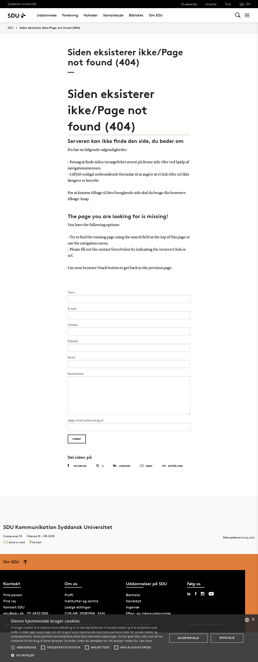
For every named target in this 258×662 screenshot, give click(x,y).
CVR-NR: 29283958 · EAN (85, 613)
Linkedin (121, 466)
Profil (69, 595)
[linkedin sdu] (189, 593)
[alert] (129, 638)
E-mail (72, 308)
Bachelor (133, 595)
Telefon (73, 325)
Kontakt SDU (14, 607)
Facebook (77, 466)
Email (146, 466)
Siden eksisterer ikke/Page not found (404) (50, 27)
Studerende (189, 4)
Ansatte (210, 4)
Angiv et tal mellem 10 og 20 (85, 420)
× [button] (253, 619)
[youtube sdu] (211, 593)
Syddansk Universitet (22, 4)
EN (248, 4)
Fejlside (73, 341)
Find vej (9, 601)
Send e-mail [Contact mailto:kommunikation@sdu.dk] (14, 542)
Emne (71, 357)
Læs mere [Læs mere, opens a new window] (145, 641)
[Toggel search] (237, 15)
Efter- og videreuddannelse (148, 613)
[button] (13, 647)
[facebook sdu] (195, 593)
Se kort (35, 542)
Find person (12, 595)
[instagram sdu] (202, 593)
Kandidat (133, 601)
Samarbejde (113, 15)
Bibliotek (136, 15)
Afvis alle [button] (227, 638)
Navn (71, 292)
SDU (10, 27)
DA (242, 4)
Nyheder (91, 15)
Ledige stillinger (78, 607)
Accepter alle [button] (188, 638)
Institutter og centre (81, 601)
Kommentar (76, 373)
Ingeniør (133, 607)
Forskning (70, 15)
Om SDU (156, 15)
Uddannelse (47, 15)
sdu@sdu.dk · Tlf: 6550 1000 (25, 613)
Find (228, 4)
